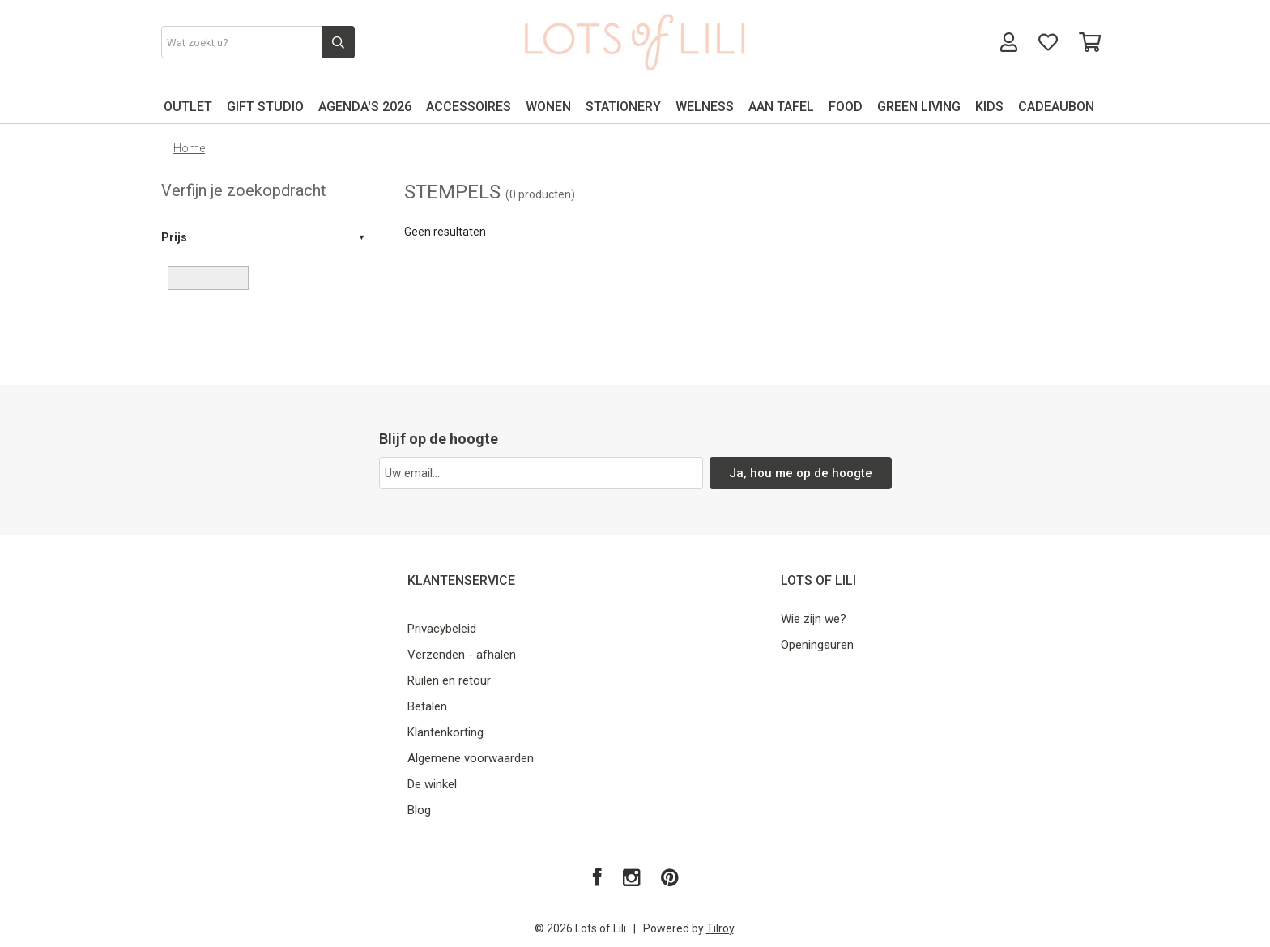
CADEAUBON (1056, 106)
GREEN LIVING (919, 106)
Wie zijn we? (813, 619)
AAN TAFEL (781, 106)
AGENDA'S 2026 (364, 106)
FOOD (846, 106)
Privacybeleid (441, 628)
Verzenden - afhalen (461, 654)
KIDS (989, 106)
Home (189, 148)
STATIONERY (623, 106)
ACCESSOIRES (468, 106)
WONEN (548, 106)
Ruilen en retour (449, 680)
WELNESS (704, 106)
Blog (419, 810)
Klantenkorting (445, 732)
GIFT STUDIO (265, 106)
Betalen (427, 706)
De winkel (432, 784)
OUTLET (188, 106)
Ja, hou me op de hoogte (800, 473)
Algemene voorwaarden (470, 758)
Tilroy (720, 928)
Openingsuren (817, 645)
